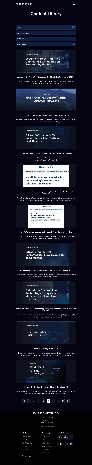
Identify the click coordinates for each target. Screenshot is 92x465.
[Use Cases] (46, 44)
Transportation (27, 456)
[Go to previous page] (24, 401)
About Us (46, 440)
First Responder (27, 443)
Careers (46, 449)
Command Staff (27, 436)
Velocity (46, 436)
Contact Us (46, 453)
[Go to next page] (68, 401)
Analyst (27, 449)
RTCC (27, 446)
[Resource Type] (46, 33)
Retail (27, 453)
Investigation (27, 440)
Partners (46, 443)
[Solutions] (46, 39)
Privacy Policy (46, 446)
